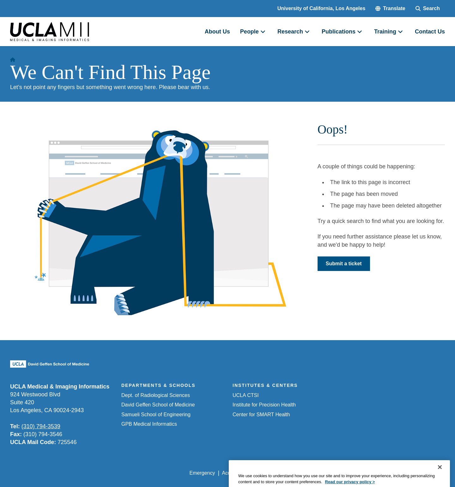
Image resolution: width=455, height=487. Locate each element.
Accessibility (235, 473)
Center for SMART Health (261, 414)
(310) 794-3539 (40, 426)
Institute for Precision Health (264, 404)
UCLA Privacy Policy (279, 473)
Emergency (202, 473)
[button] (390, 8)
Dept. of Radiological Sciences (155, 395)
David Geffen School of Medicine (158, 404)
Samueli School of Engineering (156, 414)
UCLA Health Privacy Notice (340, 473)
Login (385, 473)
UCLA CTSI (246, 395)
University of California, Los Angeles (321, 8)
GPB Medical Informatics (149, 424)
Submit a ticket (344, 263)
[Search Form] (427, 8)
